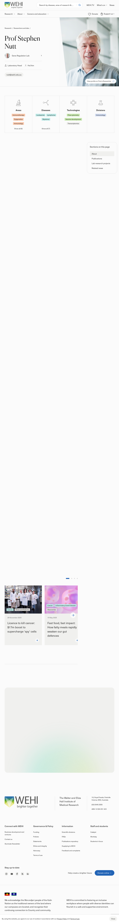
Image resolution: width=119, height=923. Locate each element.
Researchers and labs (21, 28)
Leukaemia (40, 115)
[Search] (56, 5)
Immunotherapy (18, 115)
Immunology (18, 123)
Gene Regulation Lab (20, 55)
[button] (102, 153)
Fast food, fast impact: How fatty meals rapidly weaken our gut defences (62, 629)
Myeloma (46, 119)
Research (8, 28)
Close (113, 919)
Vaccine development (73, 119)
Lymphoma (51, 115)
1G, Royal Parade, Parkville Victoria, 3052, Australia (101, 798)
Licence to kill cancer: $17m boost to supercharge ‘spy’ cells (21, 627)
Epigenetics (18, 119)
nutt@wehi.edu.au (14, 74)
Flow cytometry (73, 115)
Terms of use (74, 919)
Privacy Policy (62, 919)
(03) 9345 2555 (97, 804)
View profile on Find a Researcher (100, 81)
